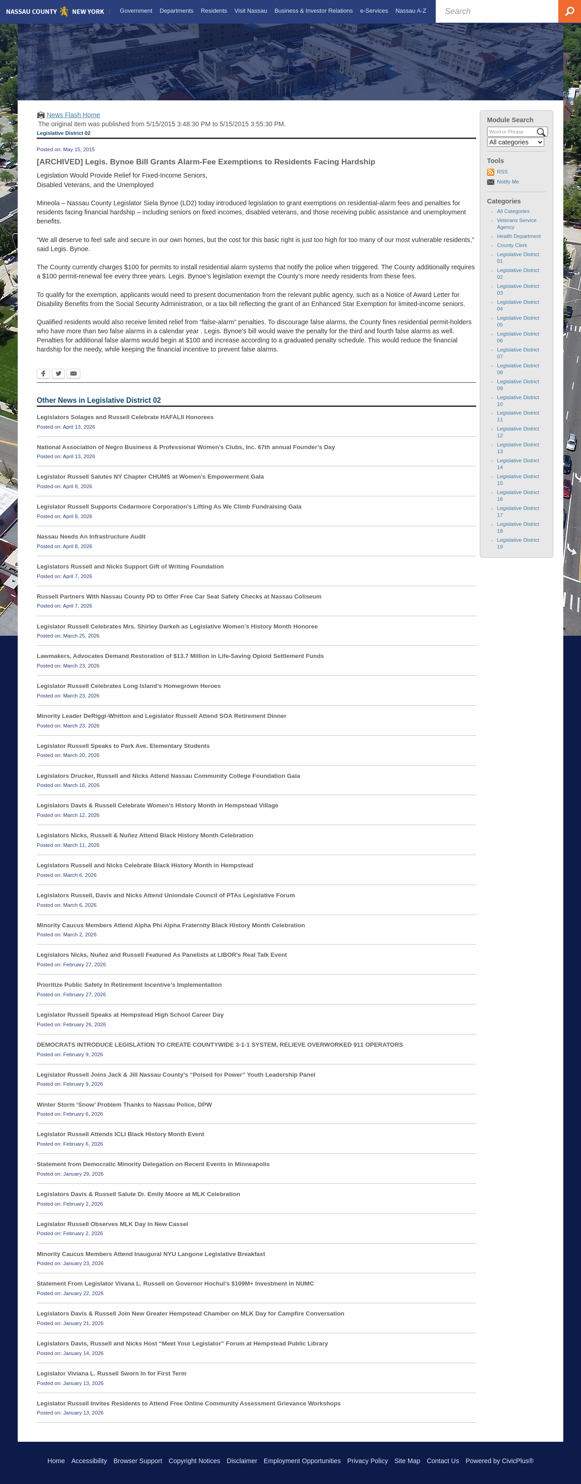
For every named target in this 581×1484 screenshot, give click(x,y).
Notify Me (508, 189)
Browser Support (137, 1460)
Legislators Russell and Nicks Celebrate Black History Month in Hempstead (145, 873)
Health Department (519, 244)
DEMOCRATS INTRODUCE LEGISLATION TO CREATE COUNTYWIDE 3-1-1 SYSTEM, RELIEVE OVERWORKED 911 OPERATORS (220, 1052)
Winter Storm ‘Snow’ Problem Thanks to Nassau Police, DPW (124, 1112)
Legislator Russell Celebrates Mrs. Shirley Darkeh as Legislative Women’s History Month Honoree (177, 634)
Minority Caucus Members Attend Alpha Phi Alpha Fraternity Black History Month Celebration (171, 933)
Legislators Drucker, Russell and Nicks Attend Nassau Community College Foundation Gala (168, 783)
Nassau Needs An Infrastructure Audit (91, 544)
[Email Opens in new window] (73, 383)
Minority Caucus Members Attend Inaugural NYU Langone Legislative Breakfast (151, 1261)
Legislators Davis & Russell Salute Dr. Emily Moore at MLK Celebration (138, 1202)
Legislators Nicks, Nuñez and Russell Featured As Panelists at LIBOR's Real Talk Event (162, 963)
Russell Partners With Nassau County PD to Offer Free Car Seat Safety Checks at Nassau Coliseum (179, 604)
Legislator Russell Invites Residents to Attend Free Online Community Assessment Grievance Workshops (189, 1411)
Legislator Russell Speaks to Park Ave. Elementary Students (123, 754)
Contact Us (443, 1460)
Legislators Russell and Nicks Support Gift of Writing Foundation (130, 574)
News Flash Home (73, 123)
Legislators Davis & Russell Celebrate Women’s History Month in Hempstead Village (157, 813)
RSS (502, 180)
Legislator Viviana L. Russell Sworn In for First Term (112, 1381)
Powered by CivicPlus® (500, 1460)
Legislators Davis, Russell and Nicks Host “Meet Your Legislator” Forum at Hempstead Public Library (182, 1351)
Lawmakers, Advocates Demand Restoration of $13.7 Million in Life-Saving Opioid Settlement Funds (180, 664)
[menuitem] (135, 11)
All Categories (513, 219)
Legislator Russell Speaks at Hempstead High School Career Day (130, 1022)
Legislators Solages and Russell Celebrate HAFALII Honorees (125, 425)
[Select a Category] (515, 150)
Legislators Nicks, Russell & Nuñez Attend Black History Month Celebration (145, 843)
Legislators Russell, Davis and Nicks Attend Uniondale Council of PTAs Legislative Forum (166, 903)
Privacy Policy (367, 1460)
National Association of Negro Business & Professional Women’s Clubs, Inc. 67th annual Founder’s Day (186, 454)
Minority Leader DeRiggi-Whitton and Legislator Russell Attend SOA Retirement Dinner (161, 724)
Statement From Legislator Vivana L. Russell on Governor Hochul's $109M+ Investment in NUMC (175, 1291)
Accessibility (89, 1460)
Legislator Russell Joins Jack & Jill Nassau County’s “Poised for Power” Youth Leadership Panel (176, 1082)
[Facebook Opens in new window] (43, 383)
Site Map (407, 1460)
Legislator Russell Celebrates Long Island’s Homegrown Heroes (129, 694)
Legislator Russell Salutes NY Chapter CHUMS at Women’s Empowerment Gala (150, 484)
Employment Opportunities (302, 1460)
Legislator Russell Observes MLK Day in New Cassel (112, 1232)
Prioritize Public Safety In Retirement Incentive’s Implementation (129, 992)
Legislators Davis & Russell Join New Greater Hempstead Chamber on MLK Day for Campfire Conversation (191, 1321)
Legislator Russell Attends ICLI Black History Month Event (120, 1142)
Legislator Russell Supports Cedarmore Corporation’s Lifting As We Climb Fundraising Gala (169, 514)
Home (56, 1460)
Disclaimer (242, 1460)
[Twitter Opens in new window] (58, 383)
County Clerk (512, 253)
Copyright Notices (195, 1460)
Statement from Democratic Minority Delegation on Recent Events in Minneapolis (153, 1172)
